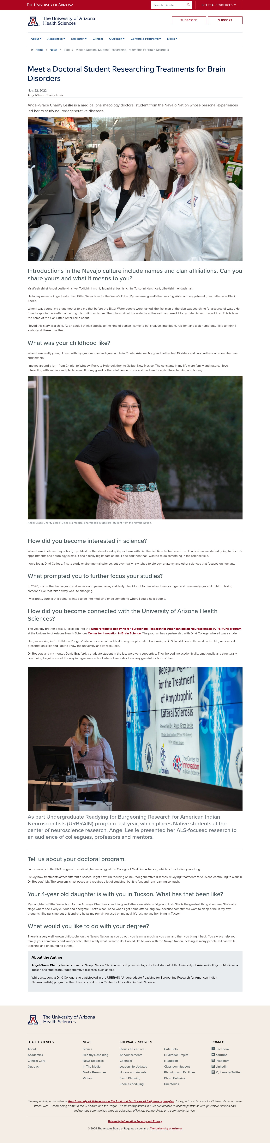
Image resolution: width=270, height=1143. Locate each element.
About (35, 39)
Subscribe (189, 20)
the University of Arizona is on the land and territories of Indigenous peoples (121, 1101)
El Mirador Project (176, 1055)
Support (225, 20)
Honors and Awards (133, 1072)
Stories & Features (132, 1049)
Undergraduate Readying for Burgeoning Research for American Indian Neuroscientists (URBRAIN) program (166, 629)
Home (39, 50)
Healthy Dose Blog (95, 1055)
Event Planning (130, 1078)
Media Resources (94, 1072)
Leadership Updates (133, 1067)
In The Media (92, 1067)
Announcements (131, 1055)
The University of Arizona (166, 1128)
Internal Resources (217, 5)
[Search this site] (168, 5)
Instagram (222, 1061)
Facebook (222, 1049)
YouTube (221, 1055)
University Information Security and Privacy (135, 1121)
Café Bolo (171, 1049)
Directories (171, 1084)
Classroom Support (177, 1067)
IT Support (171, 1061)
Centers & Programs (145, 39)
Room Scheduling (132, 1084)
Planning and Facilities (179, 1072)
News (171, 39)
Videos (87, 1078)
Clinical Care (36, 1061)
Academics (55, 39)
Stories (87, 1049)
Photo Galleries (174, 1078)
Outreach (115, 39)
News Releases (93, 1061)
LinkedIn (221, 1067)
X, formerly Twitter (228, 1072)
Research (77, 39)
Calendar (126, 1061)
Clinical (98, 39)
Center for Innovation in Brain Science (114, 633)
